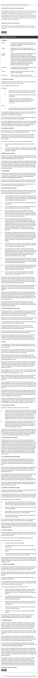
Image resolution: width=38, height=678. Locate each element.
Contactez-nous (11, 676)
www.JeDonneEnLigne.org (16, 76)
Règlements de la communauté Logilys (28, 113)
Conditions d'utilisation (19, 676)
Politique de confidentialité (30, 676)
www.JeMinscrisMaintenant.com (29, 76)
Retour (4, 32)
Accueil (5, 676)
